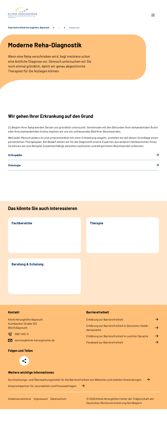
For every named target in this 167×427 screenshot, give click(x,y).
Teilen (24, 361)
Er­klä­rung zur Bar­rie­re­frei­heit (104, 319)
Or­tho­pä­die (15, 155)
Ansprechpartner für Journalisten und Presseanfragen (42, 386)
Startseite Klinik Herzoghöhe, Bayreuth (28, 27)
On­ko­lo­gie (14, 165)
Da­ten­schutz (58, 398)
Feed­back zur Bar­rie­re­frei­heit (104, 342)
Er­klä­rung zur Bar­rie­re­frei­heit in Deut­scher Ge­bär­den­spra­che (117, 327)
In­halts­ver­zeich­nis (19, 398)
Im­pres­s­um (41, 398)
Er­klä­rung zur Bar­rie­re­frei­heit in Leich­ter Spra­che (117, 336)
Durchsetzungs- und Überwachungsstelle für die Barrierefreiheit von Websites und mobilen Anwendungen (75, 379)
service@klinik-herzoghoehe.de (35, 340)
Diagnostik (74, 27)
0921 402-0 (22, 334)
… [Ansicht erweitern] (59, 27)
